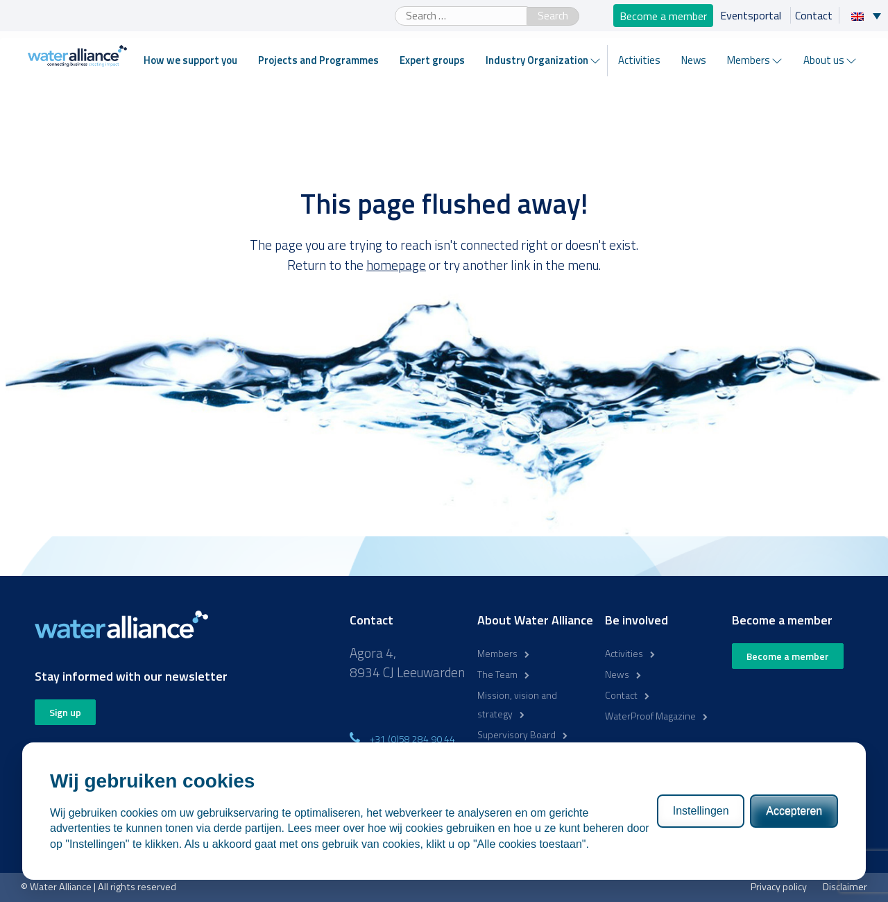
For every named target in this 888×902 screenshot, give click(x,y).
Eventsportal (752, 15)
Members (748, 60)
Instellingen (701, 811)
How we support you (190, 60)
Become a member (663, 15)
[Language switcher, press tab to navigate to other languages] (869, 15)
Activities (639, 60)
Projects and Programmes (318, 60)
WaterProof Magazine (650, 715)
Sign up (65, 712)
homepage (396, 265)
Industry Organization (537, 60)
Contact (813, 15)
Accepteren (794, 811)
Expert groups (432, 60)
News (693, 60)
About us (823, 60)
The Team (497, 674)
